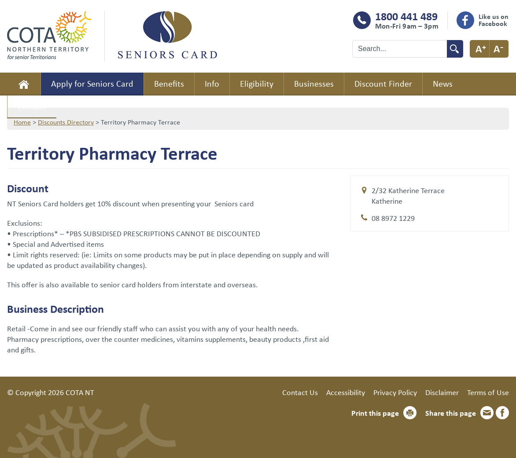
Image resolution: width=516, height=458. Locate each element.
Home (24, 84)
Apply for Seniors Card (92, 83)
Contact (32, 106)
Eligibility (256, 83)
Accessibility (345, 392)
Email (487, 412)
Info (212, 83)
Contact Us (300, 392)
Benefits (169, 83)
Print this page (375, 412)
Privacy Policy (395, 392)
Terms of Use (488, 392)
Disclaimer (442, 392)
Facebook (502, 412)
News (443, 83)
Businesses (314, 83)
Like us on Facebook (494, 19)
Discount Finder (383, 83)
